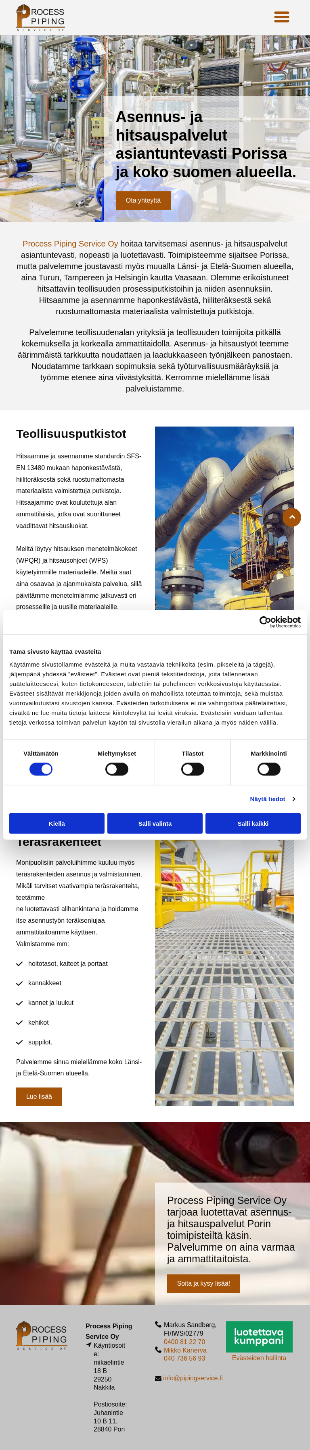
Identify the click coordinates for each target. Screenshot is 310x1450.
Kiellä (57, 823)
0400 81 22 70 (184, 1341)
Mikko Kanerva (185, 1350)
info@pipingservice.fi (193, 1378)
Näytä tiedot (267, 798)
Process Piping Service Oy (70, 243)
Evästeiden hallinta (259, 1358)
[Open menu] (282, 17)
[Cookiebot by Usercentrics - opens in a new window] (265, 622)
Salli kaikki (253, 823)
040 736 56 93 (184, 1358)
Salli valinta (155, 823)
